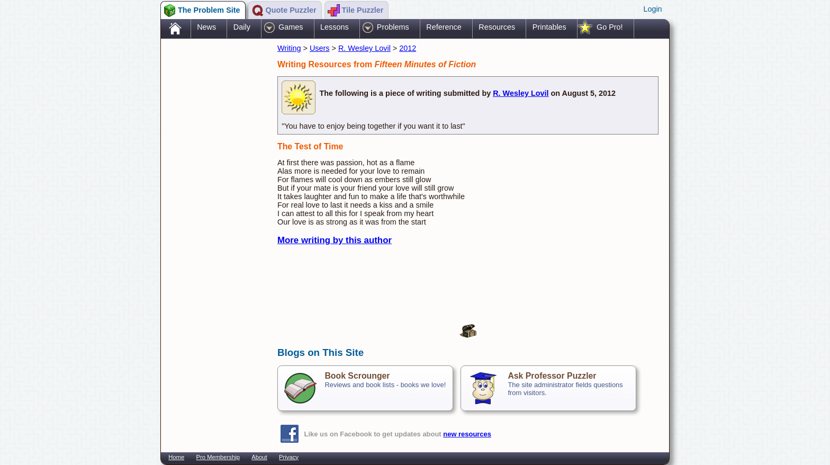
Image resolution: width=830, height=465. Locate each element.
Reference (443, 27)
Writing (289, 48)
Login (652, 9)
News (206, 27)
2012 (407, 48)
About (259, 457)
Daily (241, 27)
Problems (393, 27)
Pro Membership (218, 457)
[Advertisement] (214, 208)
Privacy (289, 457)
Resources (497, 27)
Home (176, 457)
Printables (549, 27)
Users (320, 48)
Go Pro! (610, 27)
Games (290, 27)
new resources (467, 434)
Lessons (334, 27)
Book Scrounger (357, 375)
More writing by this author (334, 240)
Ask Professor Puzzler (552, 375)
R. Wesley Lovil (364, 48)
